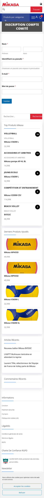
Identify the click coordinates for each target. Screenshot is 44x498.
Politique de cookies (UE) (10, 418)
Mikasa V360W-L (11, 142)
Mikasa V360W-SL (12, 323)
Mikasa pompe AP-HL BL (15, 161)
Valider (7, 101)
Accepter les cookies (22, 486)
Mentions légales (7, 438)
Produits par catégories (14, 17)
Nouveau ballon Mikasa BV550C (18, 348)
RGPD (4, 442)
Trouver (36, 9)
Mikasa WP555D (11, 276)
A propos (5, 414)
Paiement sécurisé (8, 410)
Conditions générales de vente (12, 434)
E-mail (5, 74)
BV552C (7, 214)
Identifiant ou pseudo (13, 59)
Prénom (5, 53)
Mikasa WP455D (11, 252)
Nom (25, 53)
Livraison (5, 406)
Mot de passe (9, 86)
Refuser (22, 492)
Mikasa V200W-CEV (12, 195)
